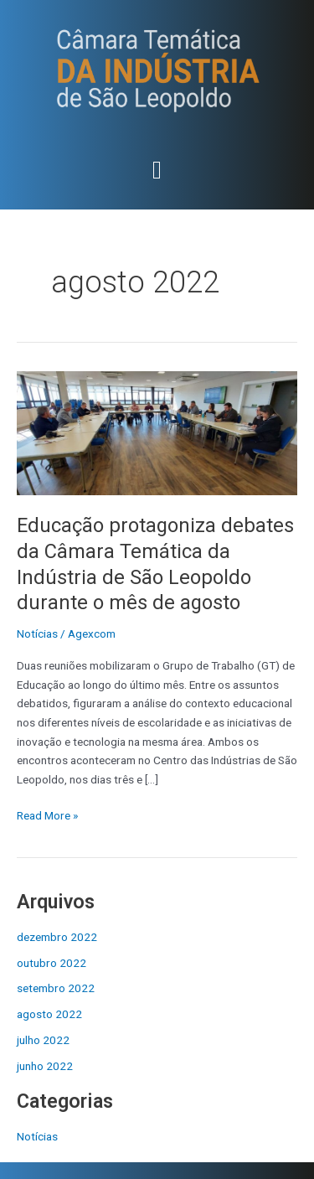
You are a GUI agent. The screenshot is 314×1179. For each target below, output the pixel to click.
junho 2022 (45, 1066)
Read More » (47, 814)
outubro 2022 (51, 963)
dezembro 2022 (57, 937)
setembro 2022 (56, 988)
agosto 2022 (49, 1014)
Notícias (37, 633)
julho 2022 (43, 1040)
